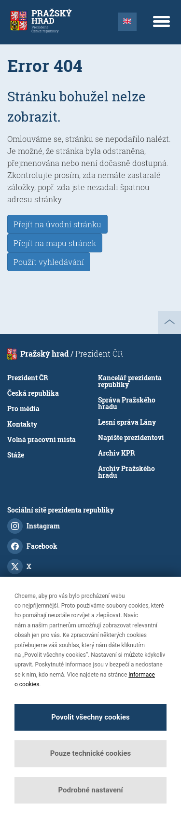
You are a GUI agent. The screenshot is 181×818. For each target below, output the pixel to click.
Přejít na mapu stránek (55, 243)
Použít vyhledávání (49, 262)
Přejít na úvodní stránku (57, 224)
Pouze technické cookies (90, 753)
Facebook (32, 546)
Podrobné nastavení (90, 790)
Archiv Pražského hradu (126, 472)
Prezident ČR (27, 377)
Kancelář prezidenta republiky (130, 381)
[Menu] (161, 21)
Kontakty (22, 424)
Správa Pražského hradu (126, 403)
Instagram (33, 526)
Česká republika (33, 393)
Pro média (23, 408)
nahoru (169, 322)
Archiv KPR (116, 453)
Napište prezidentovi (131, 437)
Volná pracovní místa (41, 439)
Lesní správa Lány (127, 422)
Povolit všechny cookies (90, 717)
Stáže (15, 454)
